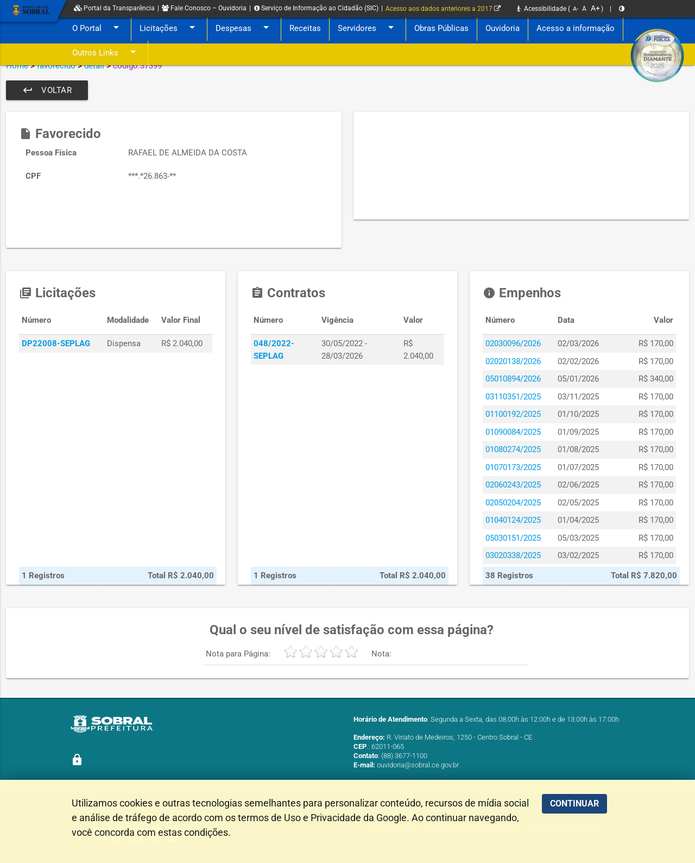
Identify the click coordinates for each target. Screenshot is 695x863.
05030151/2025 (513, 538)
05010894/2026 (513, 379)
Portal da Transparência (114, 8)
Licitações (169, 28)
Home (17, 66)
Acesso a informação (575, 28)
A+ (595, 8)
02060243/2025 (513, 485)
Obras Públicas (441, 28)
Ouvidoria (502, 28)
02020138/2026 (513, 361)
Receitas (305, 28)
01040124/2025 (513, 520)
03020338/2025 (513, 555)
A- (575, 8)
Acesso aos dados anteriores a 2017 (443, 8)
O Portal (97, 28)
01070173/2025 (513, 467)
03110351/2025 (513, 397)
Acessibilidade (541, 8)
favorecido (56, 66)
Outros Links (106, 53)
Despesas (244, 28)
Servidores (367, 28)
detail (94, 66)
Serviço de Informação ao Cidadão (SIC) (316, 8)
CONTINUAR (574, 803)
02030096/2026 (513, 343)
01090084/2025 (513, 432)
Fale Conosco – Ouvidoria (204, 8)
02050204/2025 (513, 503)
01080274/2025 (513, 449)
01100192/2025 (513, 414)
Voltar (47, 90)
